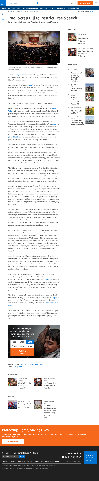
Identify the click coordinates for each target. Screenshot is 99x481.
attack (31, 85)
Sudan (52, 8)
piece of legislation (14, 137)
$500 (14, 346)
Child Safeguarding (46, 461)
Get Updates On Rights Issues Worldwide (20, 452)
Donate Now (85, 3)
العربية (91, 11)
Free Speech (17, 366)
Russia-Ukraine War (74, 8)
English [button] (73, 3)
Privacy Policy (21, 461)
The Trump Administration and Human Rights (36, 8)
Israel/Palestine (62, 8)
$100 (22, 341)
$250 (30, 341)
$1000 (22, 346)
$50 (14, 341)
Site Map (37, 461)
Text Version (55, 461)
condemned (48, 279)
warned (54, 124)
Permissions (30, 461)
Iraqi (17, 75)
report (55, 298)
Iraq (41, 364)
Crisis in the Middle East (14, 8)
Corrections (13, 461)
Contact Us (5, 461)
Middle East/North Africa (30, 364)
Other (30, 346)
